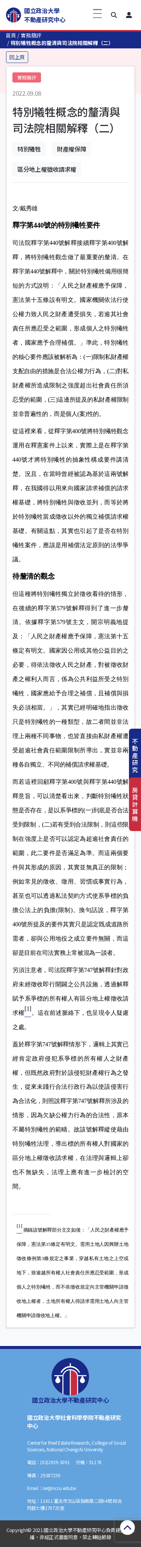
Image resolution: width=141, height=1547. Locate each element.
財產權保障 (71, 148)
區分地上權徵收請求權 (46, 169)
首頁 (11, 35)
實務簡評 (31, 35)
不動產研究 (135, 755)
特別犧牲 (29, 148)
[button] (114, 15)
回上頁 (17, 57)
